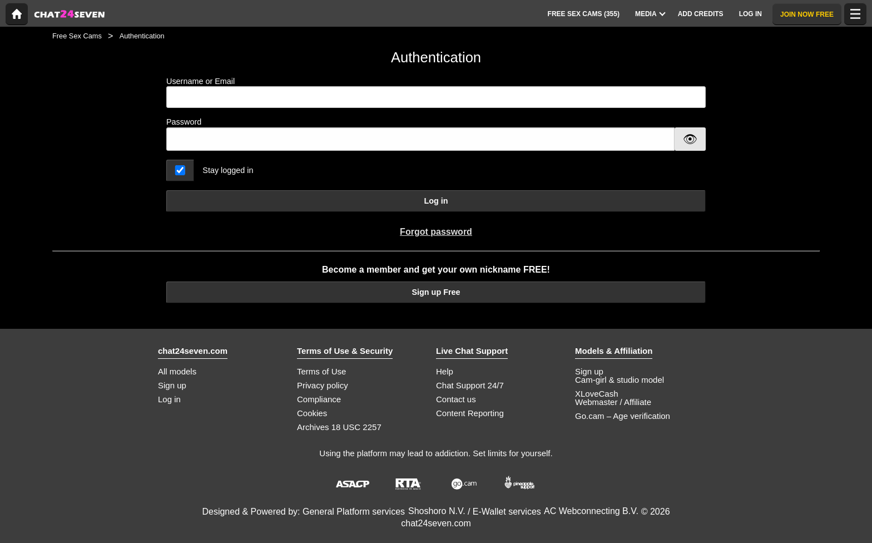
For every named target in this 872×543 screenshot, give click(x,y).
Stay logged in (227, 170)
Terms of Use (321, 371)
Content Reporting (470, 413)
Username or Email (436, 92)
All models (177, 371)
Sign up (172, 385)
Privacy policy (322, 385)
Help (444, 371)
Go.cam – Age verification (622, 416)
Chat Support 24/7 (470, 385)
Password (183, 121)
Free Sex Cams (77, 36)
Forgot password (436, 231)
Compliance (319, 399)
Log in (436, 200)
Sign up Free (436, 292)
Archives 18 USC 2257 (339, 427)
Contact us (456, 399)
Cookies (312, 413)
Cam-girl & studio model (619, 379)
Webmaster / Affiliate (613, 402)
